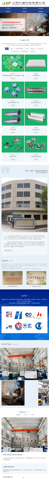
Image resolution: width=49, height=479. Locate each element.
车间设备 (24, 11)
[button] (23, 477)
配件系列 (32, 51)
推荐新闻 (18, 414)
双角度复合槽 (40, 48)
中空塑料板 (36, 75)
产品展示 (24, 8)
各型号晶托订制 (36, 102)
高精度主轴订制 (36, 156)
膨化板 (27, 48)
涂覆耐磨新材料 (8, 467)
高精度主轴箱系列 (24, 51)
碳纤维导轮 (33, 48)
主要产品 (12, 48)
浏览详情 (13, 78)
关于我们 (8, 8)
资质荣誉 (40, 8)
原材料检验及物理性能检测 (12, 454)
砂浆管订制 (13, 156)
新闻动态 (8, 11)
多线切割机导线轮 (19, 48)
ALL (7, 48)
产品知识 (25, 414)
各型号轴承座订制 (13, 102)
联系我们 (40, 11)
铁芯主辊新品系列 (15, 51)
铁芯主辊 (13, 129)
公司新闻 (32, 414)
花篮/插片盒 (36, 129)
